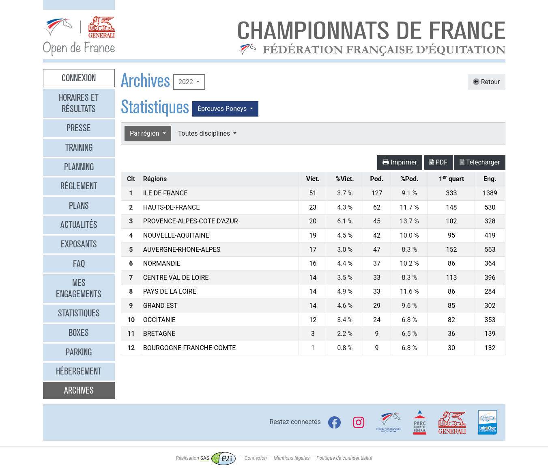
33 (376, 277)
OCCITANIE (159, 320)
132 (489, 348)
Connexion (79, 78)
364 (489, 263)
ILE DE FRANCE (165, 193)
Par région (145, 133)
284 (489, 291)
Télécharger (480, 162)
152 (451, 249)
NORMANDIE (162, 263)
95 (451, 235)
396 (489, 277)
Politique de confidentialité (344, 458)
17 (312, 249)
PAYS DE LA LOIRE (169, 291)
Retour (486, 82)
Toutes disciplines (205, 133)
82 (451, 320)
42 (376, 235)
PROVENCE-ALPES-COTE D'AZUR (190, 221)
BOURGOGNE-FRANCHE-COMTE (189, 348)
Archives (79, 390)
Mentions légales (291, 458)
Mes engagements (78, 288)
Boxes (79, 332)
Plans (79, 205)
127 (376, 193)
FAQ (79, 263)
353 (489, 320)
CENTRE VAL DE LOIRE (176, 277)
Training (78, 147)
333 (451, 193)
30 (451, 348)
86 (451, 263)
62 (376, 207)
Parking (79, 352)
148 (451, 207)
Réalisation (205, 458)
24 (376, 320)
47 (376, 249)
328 (489, 221)
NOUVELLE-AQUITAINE (176, 235)
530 (489, 207)
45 (376, 221)
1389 (490, 193)
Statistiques (79, 313)
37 (376, 263)
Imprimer (400, 162)
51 (312, 193)
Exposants (79, 244)
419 (489, 235)
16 (312, 263)
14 (312, 277)
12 (312, 320)
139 (489, 334)
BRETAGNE (159, 334)
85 (451, 305)
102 (451, 221)
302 (489, 305)
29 (376, 305)
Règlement (78, 186)
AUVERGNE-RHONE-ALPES (182, 249)
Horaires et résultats (79, 103)
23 (312, 207)
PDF (438, 162)
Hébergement (78, 371)
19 (312, 235)
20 (312, 221)
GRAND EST (160, 305)
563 (489, 249)
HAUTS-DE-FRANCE (171, 207)
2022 (186, 82)
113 (451, 277)
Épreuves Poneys (223, 109)
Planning (79, 167)
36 (451, 334)
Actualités (78, 224)
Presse (79, 128)
